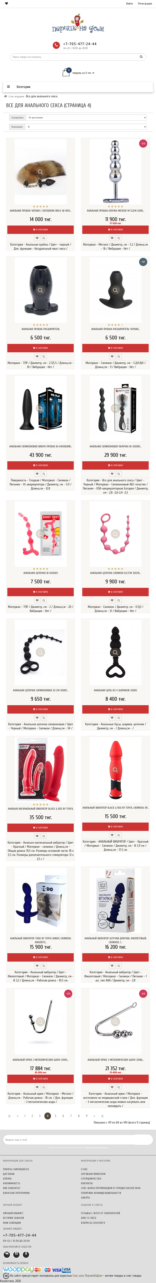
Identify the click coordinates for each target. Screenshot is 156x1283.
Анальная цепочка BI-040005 (40, 573)
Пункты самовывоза (16, 1169)
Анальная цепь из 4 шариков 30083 (115, 690)
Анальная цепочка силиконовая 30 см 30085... (40, 690)
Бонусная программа (16, 1192)
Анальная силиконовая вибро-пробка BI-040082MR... (40, 446)
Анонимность (11, 1183)
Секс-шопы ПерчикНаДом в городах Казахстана (111, 1188)
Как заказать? (11, 1188)
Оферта (85, 1197)
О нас (84, 1169)
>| (102, 1116)
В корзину (40, 229)
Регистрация (145, 3)
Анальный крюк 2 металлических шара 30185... (40, 1060)
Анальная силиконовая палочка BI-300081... (115, 446)
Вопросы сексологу (93, 1222)
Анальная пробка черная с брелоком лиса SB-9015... (40, 210)
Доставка (9, 1173)
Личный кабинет (13, 1213)
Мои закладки (12, 1222)
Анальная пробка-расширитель (41, 329)
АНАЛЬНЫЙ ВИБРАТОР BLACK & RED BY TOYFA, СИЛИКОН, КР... (115, 807)
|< (10, 1116)
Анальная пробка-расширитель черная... (115, 329)
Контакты (87, 1183)
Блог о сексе (88, 1217)
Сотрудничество (91, 1178)
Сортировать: (17, 117)
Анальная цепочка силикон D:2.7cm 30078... (115, 573)
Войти (129, 3)
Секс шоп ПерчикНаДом (87, 1275)
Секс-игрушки (16, 96)
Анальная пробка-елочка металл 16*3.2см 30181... (115, 210)
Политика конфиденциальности (101, 1192)
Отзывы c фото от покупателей (100, 1213)
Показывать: (17, 126)
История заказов (13, 1217)
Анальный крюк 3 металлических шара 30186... (116, 1060)
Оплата (7, 1178)
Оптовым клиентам (93, 1173)
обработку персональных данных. (96, 1147)
